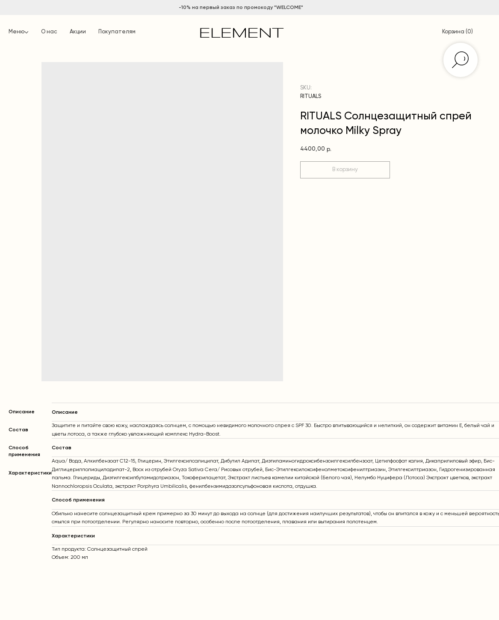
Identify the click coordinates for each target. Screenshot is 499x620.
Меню (16, 32)
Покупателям (117, 32)
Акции (78, 32)
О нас (49, 32)
